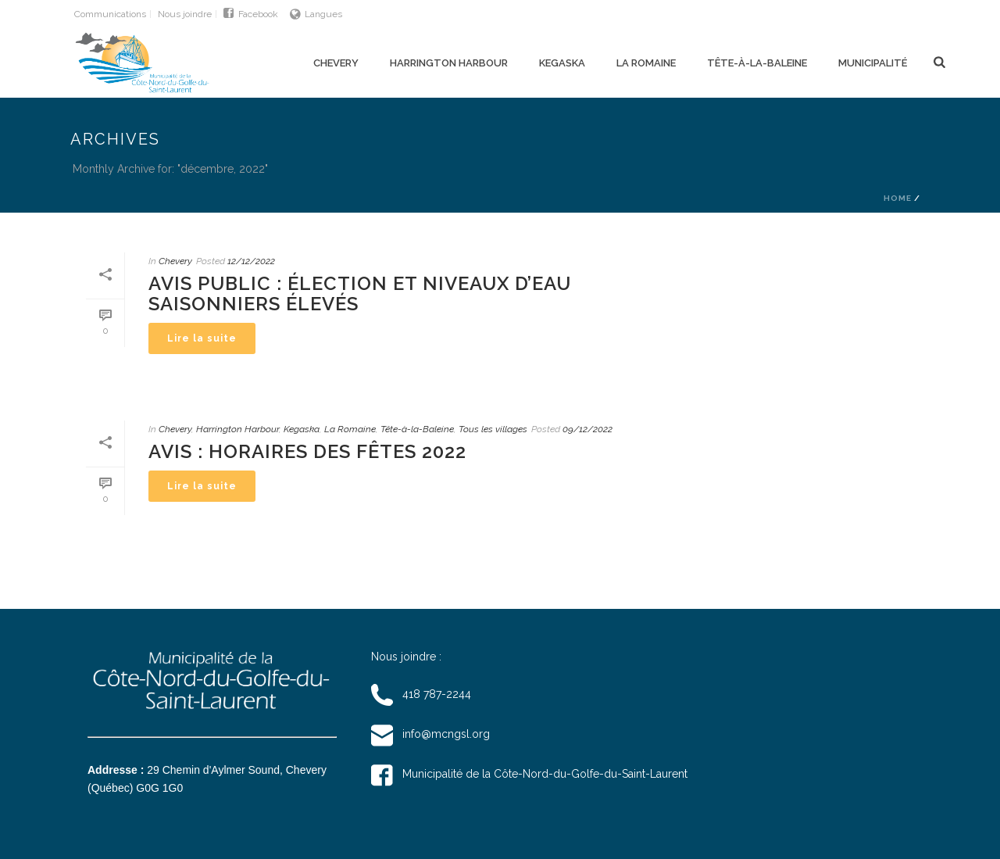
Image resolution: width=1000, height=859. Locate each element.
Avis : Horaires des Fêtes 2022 (307, 451)
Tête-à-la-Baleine (757, 63)
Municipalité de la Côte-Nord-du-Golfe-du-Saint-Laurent (529, 774)
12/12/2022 (251, 261)
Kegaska (562, 63)
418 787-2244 (421, 694)
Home (898, 198)
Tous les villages (493, 429)
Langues (316, 14)
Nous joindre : (406, 656)
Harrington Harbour (449, 63)
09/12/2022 (587, 429)
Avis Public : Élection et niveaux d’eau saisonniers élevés (359, 293)
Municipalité (872, 63)
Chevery (336, 63)
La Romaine (646, 63)
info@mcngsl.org (430, 734)
